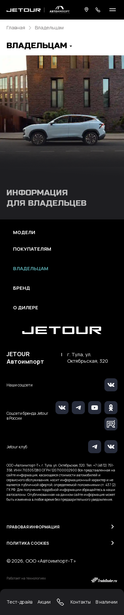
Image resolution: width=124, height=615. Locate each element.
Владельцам (30, 268)
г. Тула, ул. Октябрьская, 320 (87, 357)
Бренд (21, 288)
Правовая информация (33, 527)
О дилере (25, 307)
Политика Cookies (28, 543)
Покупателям (32, 249)
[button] (39, 46)
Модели (24, 232)
